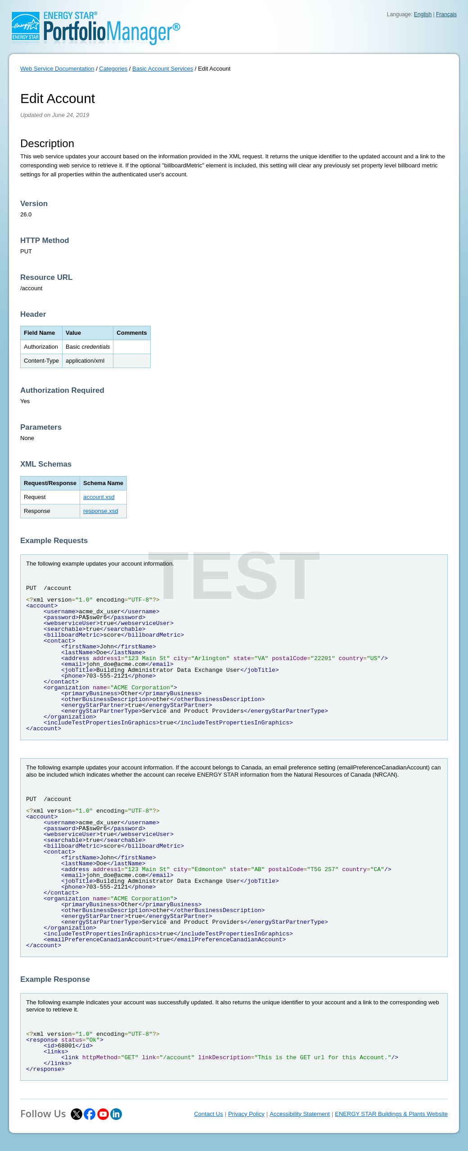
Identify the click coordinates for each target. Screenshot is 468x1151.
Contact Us (208, 1114)
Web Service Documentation (57, 68)
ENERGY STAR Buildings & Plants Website (391, 1114)
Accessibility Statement (300, 1114)
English (423, 14)
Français (446, 14)
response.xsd (100, 511)
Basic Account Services (162, 68)
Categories (113, 68)
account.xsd (98, 497)
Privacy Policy (246, 1114)
